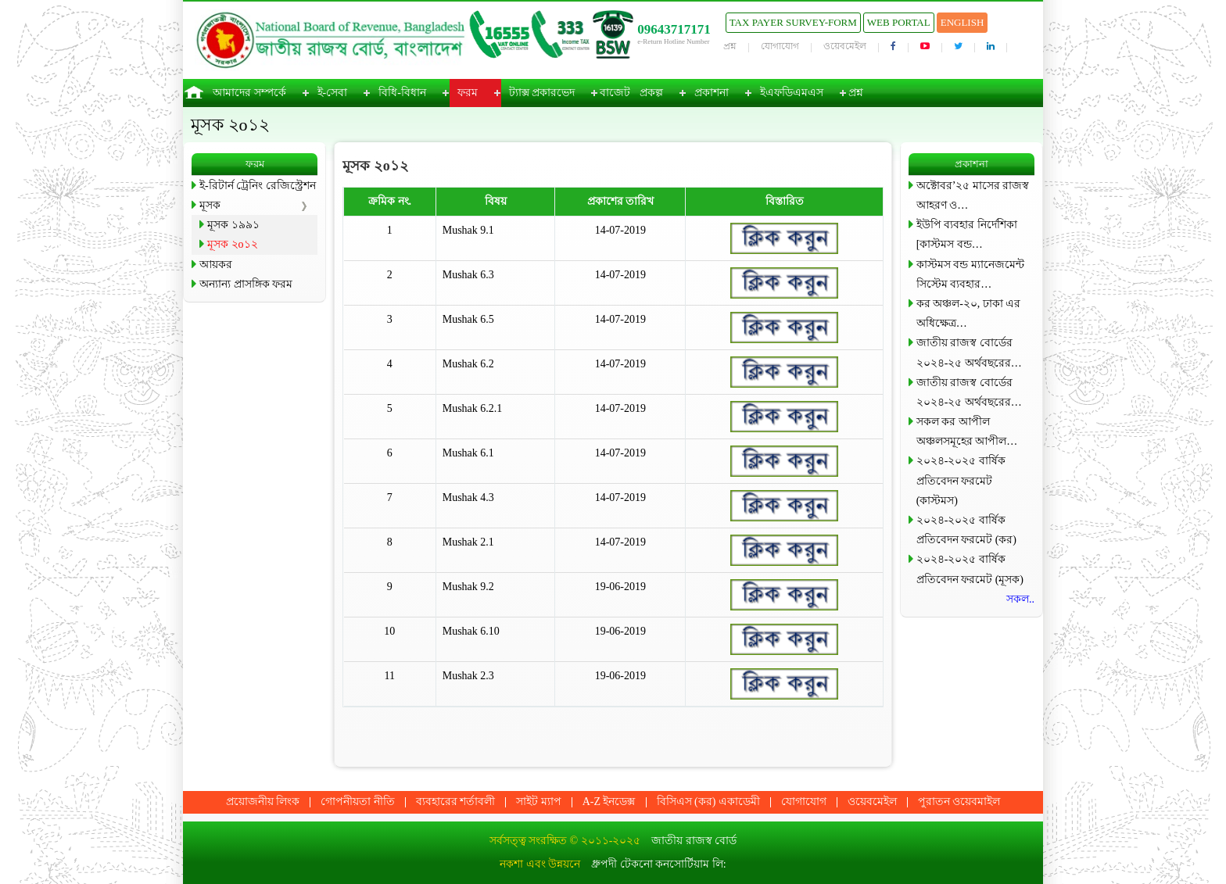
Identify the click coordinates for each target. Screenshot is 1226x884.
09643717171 (674, 29)
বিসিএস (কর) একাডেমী (708, 801)
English (962, 22)
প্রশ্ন (730, 46)
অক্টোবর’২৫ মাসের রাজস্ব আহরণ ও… (973, 195)
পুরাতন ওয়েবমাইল (959, 801)
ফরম (467, 92)
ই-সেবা (332, 92)
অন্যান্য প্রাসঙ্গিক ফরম (245, 284)
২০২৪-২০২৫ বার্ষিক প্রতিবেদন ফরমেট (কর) (966, 530)
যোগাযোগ (780, 46)
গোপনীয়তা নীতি (358, 801)
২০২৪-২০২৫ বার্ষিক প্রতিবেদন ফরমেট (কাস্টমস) (961, 480)
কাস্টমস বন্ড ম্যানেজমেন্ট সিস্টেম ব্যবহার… (970, 274)
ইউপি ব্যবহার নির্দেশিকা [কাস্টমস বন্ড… (966, 234)
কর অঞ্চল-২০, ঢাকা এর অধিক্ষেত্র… (968, 313)
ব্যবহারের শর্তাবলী (456, 801)
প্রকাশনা (711, 92)
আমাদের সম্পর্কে (249, 92)
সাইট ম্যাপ (538, 801)
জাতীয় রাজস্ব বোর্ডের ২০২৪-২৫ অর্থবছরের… (969, 352)
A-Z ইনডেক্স (609, 801)
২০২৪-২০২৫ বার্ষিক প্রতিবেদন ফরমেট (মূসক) (969, 569)
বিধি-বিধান (402, 92)
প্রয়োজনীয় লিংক (263, 801)
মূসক (209, 205)
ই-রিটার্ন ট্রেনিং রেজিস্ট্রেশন (257, 185)
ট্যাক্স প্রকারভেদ (542, 92)
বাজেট (615, 92)
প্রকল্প (651, 92)
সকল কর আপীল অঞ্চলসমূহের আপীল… (967, 431)
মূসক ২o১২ (232, 244)
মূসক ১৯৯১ (233, 225)
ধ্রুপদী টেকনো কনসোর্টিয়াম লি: (658, 864)
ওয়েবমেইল (844, 46)
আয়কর (215, 264)
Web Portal (898, 22)
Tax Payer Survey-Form (793, 22)
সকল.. (1020, 599)
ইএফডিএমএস (791, 92)
